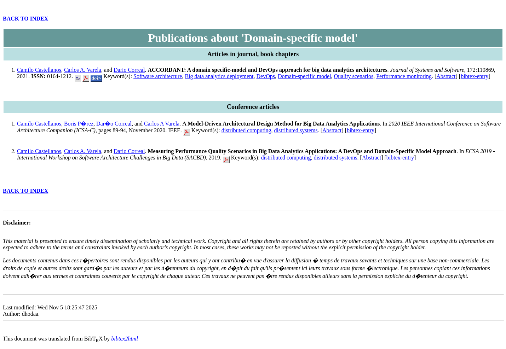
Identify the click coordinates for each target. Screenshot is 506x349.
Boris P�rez (78, 124)
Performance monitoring (404, 76)
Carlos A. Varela (82, 70)
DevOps (266, 76)
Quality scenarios (354, 76)
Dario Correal (129, 70)
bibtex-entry (474, 76)
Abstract (445, 76)
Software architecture (157, 76)
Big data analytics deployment (219, 76)
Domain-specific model (304, 76)
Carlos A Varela (161, 124)
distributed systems (296, 130)
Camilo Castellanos (39, 70)
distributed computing (246, 130)
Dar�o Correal (114, 124)
